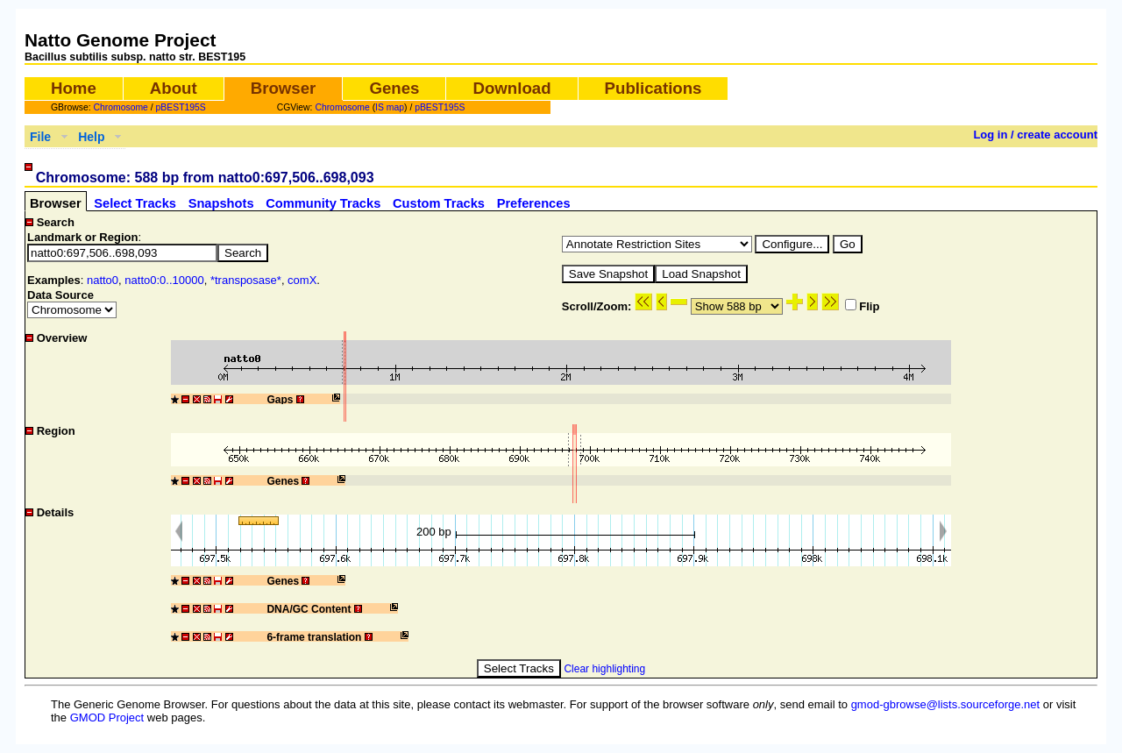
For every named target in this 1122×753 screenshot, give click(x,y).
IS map (389, 107)
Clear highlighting (604, 669)
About (173, 88)
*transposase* (245, 280)
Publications (653, 88)
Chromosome (121, 107)
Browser (283, 88)
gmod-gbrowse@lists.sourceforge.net (945, 704)
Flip (862, 306)
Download (511, 88)
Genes (394, 88)
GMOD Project (107, 717)
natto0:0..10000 (163, 280)
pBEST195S (181, 107)
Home (73, 88)
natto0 (102, 280)
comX (302, 280)
